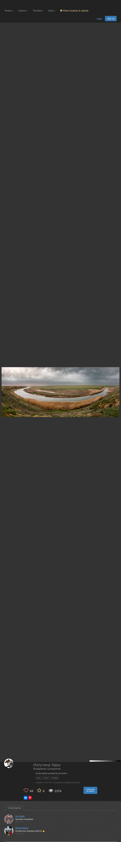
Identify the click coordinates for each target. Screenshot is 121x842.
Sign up (111, 18)
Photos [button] (9, 11)
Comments (14, 808)
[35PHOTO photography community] (17, 4)
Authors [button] (23, 11)
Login (99, 19)
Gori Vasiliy (20, 816)
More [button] (51, 11)
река (38, 778)
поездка (54, 778)
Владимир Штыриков (46, 769)
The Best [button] (38, 11)
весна (46, 778)
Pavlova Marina (21, 828)
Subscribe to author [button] (90, 790)
